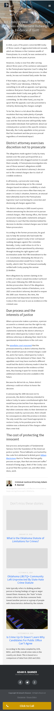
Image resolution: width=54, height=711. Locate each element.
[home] (5, 4)
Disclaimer (21, 697)
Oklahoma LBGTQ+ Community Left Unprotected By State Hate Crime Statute (25, 579)
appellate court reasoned (21, 345)
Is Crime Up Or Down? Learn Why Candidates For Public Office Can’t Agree (25, 640)
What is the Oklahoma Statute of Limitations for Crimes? (25, 540)
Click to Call (27, 706)
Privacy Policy (32, 697)
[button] (50, 6)
